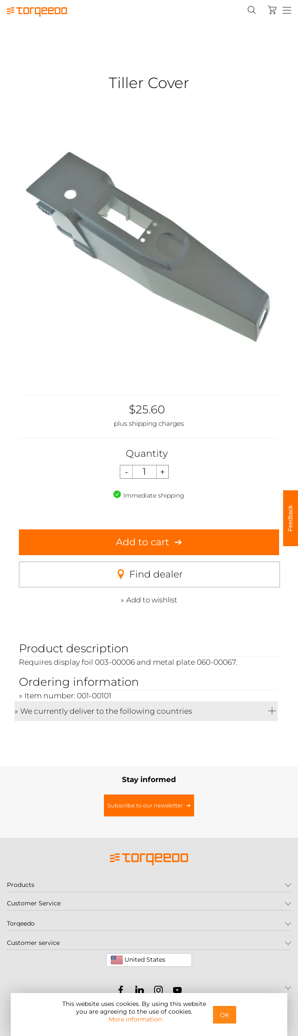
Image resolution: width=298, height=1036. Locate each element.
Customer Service (34, 903)
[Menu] (287, 11)
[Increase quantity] (163, 471)
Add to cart (142, 542)
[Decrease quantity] (126, 471)
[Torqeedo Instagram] (156, 992)
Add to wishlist (151, 600)
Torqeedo (21, 923)
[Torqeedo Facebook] (120, 992)
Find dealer (149, 574)
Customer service (33, 943)
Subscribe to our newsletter (145, 805)
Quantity (147, 453)
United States (138, 960)
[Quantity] (144, 471)
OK (224, 1015)
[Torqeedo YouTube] (175, 992)
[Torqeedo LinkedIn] (137, 992)
